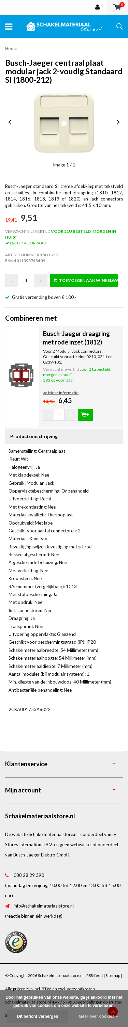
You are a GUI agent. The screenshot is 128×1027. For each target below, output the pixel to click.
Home (11, 48)
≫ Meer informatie (61, 392)
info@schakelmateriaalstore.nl (44, 906)
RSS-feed (94, 975)
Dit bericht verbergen (37, 1016)
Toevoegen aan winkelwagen (86, 280)
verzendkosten (81, 988)
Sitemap (112, 975)
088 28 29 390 (29, 875)
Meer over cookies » (98, 1016)
